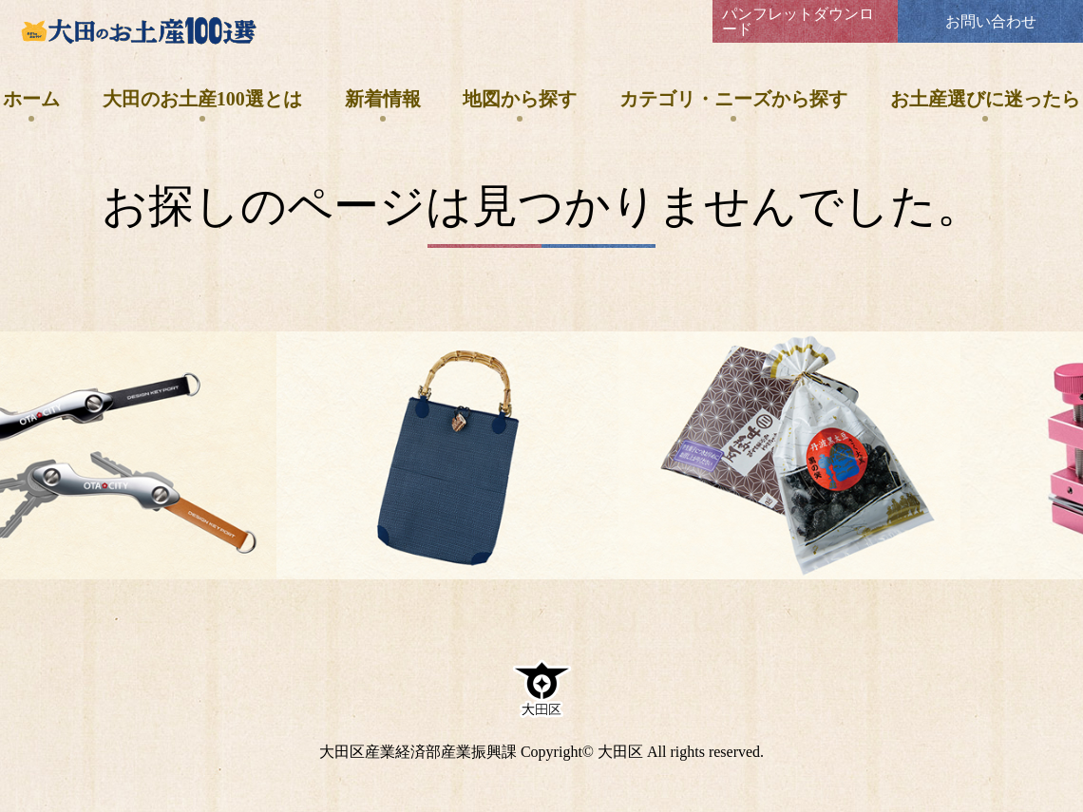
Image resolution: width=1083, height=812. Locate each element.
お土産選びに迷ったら (985, 98)
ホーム (31, 98)
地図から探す (520, 98)
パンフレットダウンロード (798, 21)
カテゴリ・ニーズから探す (733, 98)
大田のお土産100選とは (202, 98)
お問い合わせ (990, 21)
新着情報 (383, 98)
